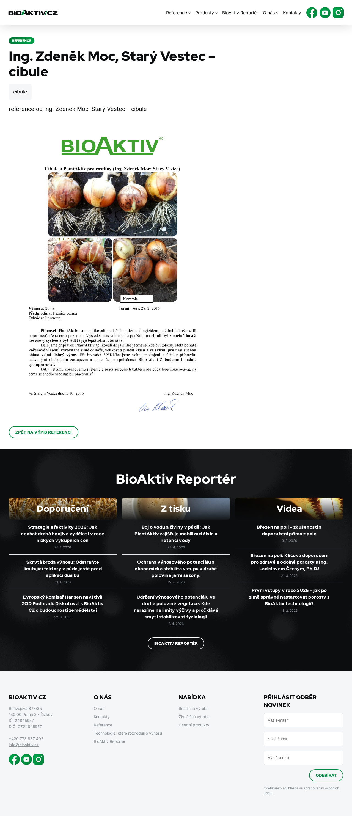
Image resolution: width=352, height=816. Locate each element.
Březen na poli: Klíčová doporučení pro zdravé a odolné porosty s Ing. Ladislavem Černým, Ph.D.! (289, 562)
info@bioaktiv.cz (24, 744)
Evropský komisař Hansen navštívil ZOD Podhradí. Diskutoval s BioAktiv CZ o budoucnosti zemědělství (63, 603)
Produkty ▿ (206, 12)
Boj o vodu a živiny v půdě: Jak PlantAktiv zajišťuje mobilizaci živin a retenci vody (176, 533)
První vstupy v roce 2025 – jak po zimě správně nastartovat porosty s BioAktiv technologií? (289, 597)
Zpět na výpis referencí (43, 432)
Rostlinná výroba (194, 708)
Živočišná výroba (194, 716)
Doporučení (63, 508)
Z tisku (176, 508)
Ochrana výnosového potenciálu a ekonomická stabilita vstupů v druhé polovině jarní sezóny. (176, 568)
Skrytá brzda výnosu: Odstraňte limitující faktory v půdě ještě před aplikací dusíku (63, 568)
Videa (289, 508)
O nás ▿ (270, 12)
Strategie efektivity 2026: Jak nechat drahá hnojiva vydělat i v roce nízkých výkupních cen (63, 533)
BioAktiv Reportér (240, 12)
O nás (99, 708)
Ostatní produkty (194, 725)
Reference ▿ (178, 12)
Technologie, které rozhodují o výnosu (128, 733)
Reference (103, 725)
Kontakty (292, 12)
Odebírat (326, 775)
